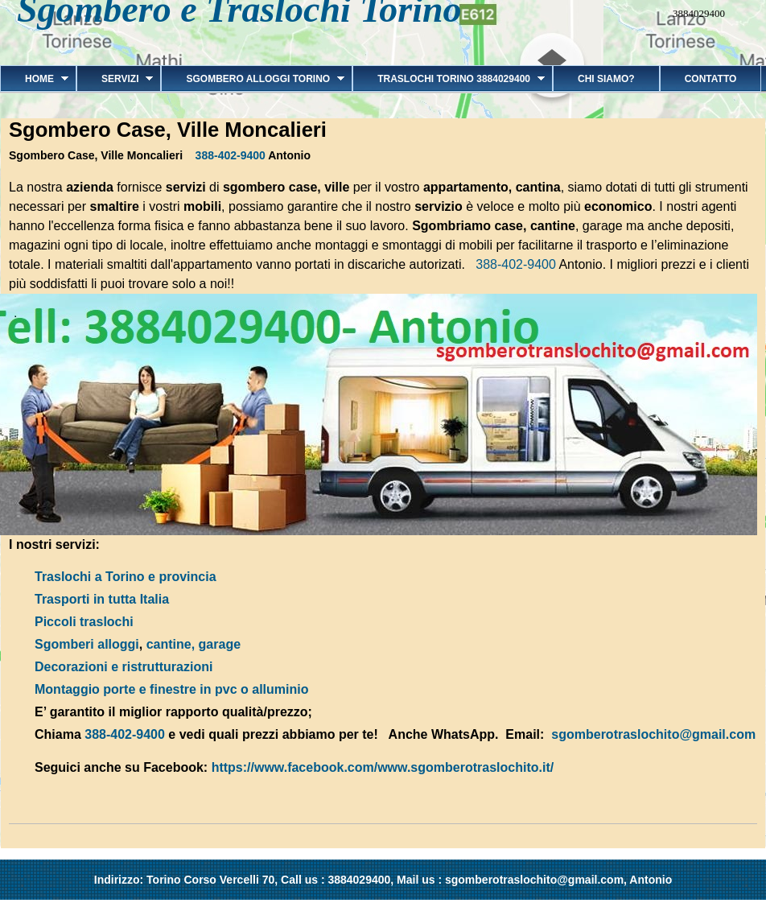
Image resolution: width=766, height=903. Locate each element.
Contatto (711, 79)
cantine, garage (193, 644)
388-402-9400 (231, 155)
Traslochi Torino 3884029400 (448, 79)
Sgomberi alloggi (87, 644)
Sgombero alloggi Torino (252, 79)
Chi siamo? (606, 79)
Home (34, 79)
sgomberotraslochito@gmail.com (653, 734)
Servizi (114, 79)
